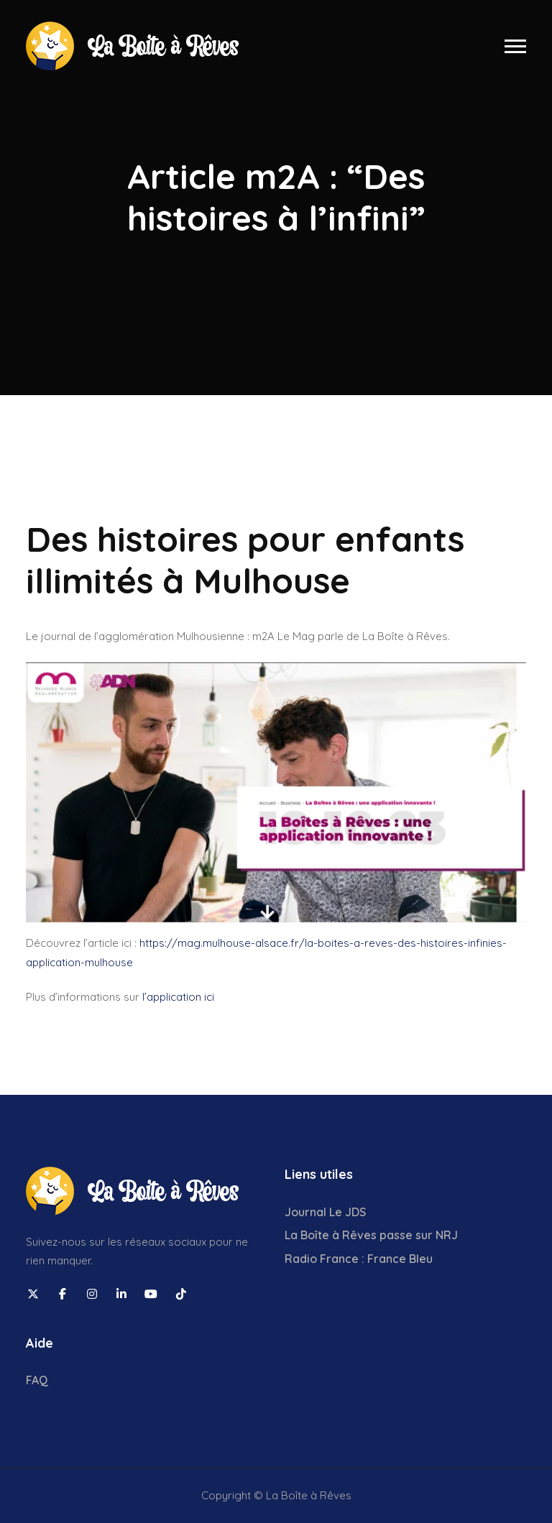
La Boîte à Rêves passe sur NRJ (371, 1235)
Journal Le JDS (325, 1212)
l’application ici (178, 997)
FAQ (37, 1380)
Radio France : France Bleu (359, 1258)
